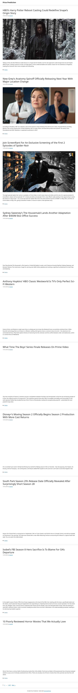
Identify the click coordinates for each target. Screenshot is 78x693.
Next (14, 685)
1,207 (9, 685)
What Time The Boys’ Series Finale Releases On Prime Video (36, 347)
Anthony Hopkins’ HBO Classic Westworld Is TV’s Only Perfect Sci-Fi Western (39, 283)
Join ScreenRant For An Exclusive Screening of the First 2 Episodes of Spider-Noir (34, 144)
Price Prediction (9, 2)
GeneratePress (47, 691)
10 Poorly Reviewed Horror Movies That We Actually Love (34, 621)
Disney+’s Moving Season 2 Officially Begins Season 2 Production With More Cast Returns (38, 416)
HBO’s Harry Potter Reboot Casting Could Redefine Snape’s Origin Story (35, 12)
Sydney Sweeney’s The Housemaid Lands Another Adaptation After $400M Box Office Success (37, 214)
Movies (6, 69)
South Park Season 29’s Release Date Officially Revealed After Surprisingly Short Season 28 (36, 482)
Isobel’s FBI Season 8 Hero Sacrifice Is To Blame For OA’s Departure (34, 551)
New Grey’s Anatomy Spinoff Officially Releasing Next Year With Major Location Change (38, 80)
